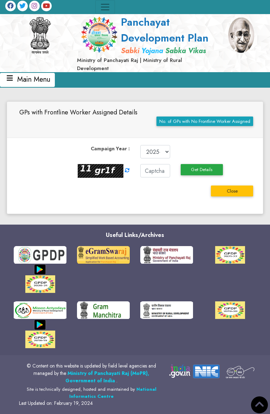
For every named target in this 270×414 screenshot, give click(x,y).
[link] (145, 43)
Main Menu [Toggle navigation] (27, 79)
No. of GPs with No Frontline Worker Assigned (204, 121)
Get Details (201, 169)
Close (232, 191)
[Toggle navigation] (105, 7)
